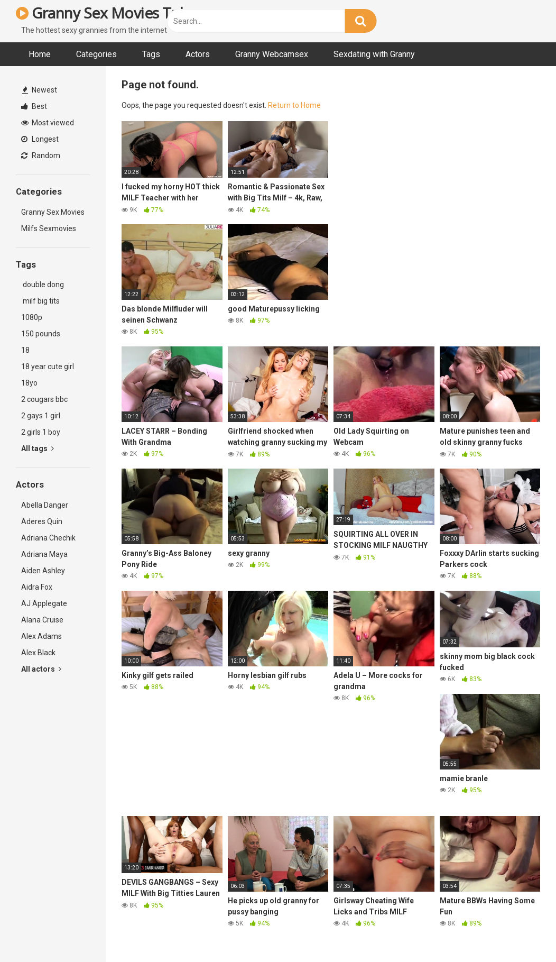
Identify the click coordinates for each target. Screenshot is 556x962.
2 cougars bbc (44, 399)
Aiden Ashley (43, 570)
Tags (151, 54)
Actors (198, 54)
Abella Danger (44, 505)
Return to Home (294, 105)
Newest (39, 90)
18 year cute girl (47, 366)
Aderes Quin (41, 521)
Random (40, 155)
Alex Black (38, 652)
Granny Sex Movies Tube (106, 13)
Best (34, 106)
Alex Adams (41, 636)
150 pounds (40, 333)
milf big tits (40, 301)
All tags (37, 448)
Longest (40, 139)
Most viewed (47, 122)
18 (25, 350)
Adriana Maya (44, 554)
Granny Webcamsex (271, 54)
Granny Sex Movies (53, 212)
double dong (42, 284)
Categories (96, 54)
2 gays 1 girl (40, 415)
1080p (31, 317)
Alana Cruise (42, 620)
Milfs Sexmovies (48, 228)
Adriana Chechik (48, 538)
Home (40, 54)
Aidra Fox (36, 587)
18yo (29, 383)
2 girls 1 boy (40, 432)
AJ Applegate (44, 603)
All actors (41, 669)
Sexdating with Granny (374, 54)
